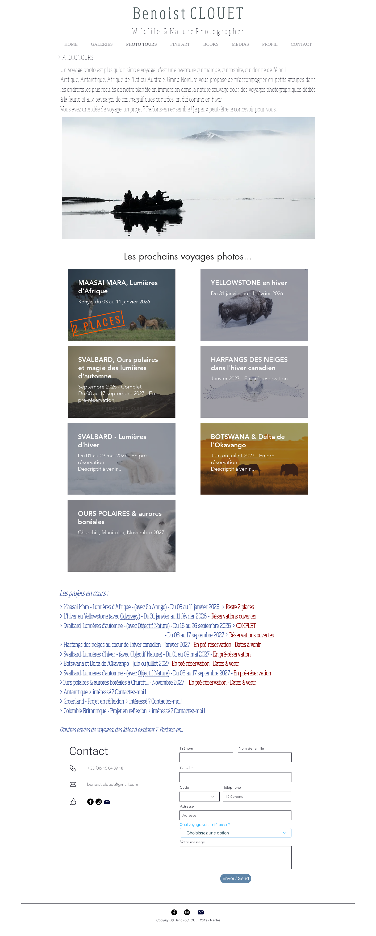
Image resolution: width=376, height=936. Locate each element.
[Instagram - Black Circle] (187, 912)
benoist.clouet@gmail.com (112, 784)
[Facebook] (90, 802)
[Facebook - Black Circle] (174, 912)
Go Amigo (155, 607)
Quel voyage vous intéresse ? (205, 824)
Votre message (192, 842)
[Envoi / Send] (235, 878)
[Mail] (107, 802)
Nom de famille (251, 748)
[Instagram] (98, 802)
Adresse (187, 806)
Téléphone (232, 787)
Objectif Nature (153, 625)
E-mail (185, 768)
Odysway (129, 616)
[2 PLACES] (97, 323)
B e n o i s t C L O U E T (188, 13)
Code (184, 787)
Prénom (186, 748)
